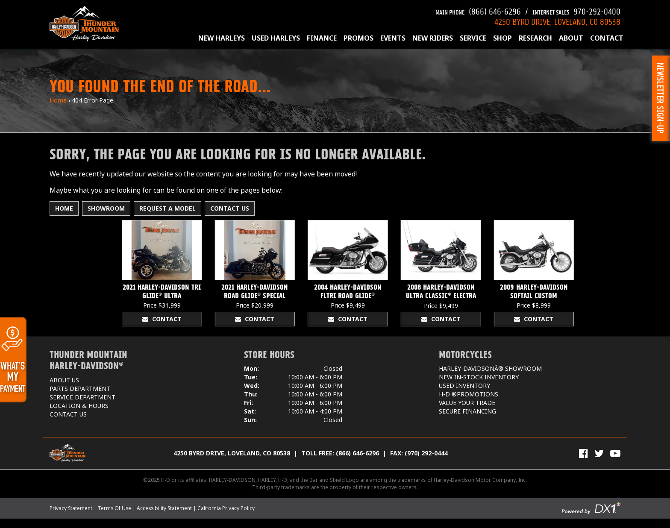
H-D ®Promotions (468, 394)
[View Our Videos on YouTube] (615, 453)
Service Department (82, 397)
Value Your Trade (467, 403)
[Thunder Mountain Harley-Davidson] (84, 23)
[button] (661, 98)
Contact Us (229, 208)
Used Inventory (464, 385)
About (571, 38)
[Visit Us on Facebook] (583, 453)
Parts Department (80, 388)
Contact (606, 38)
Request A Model (167, 208)
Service (473, 38)
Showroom (106, 208)
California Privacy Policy (226, 508)
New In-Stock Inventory (479, 377)
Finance (322, 38)
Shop (502, 38)
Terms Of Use (114, 508)
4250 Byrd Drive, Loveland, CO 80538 (231, 453)
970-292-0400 (576, 10)
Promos (358, 38)
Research (535, 38)
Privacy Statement (71, 508)
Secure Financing (467, 411)
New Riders (432, 38)
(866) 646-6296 (478, 10)
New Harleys (221, 38)
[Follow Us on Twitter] (599, 453)
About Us (64, 380)
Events (393, 38)
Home (58, 100)
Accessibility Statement (164, 508)
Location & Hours (79, 406)
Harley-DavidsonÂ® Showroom (490, 368)
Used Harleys (276, 38)
